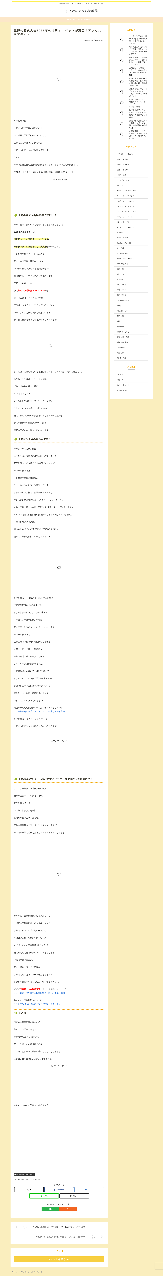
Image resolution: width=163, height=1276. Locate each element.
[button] (74, 1195)
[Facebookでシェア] (59, 1189)
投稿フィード (121, 380)
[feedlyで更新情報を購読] (56, 1209)
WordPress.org (122, 390)
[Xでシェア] (29, 1189)
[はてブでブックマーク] (89, 1189)
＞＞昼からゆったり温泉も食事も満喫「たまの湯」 (37, 1004)
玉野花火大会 (35, 1179)
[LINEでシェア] (44, 1195)
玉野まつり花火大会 (21, 1179)
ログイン (120, 374)
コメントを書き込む (59, 1259)
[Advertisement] (59, 195)
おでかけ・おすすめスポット (24, 1174)
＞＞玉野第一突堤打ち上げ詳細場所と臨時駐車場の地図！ (40, 993)
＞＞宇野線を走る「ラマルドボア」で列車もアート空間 (39, 711)
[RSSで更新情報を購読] (61, 1209)
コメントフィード (123, 385)
